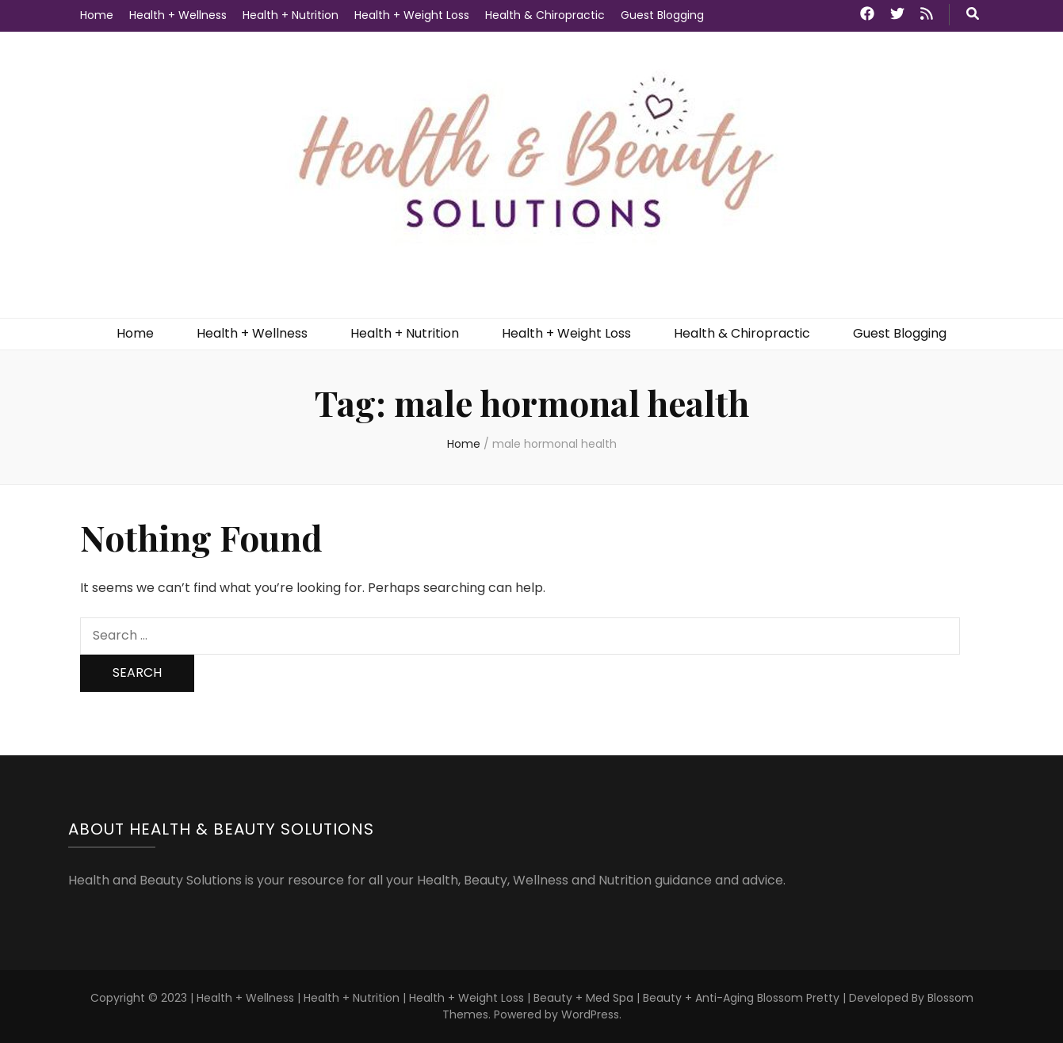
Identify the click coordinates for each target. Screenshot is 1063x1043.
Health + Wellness (178, 15)
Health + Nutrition (290, 15)
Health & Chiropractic (545, 15)
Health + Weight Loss (411, 15)
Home (96, 15)
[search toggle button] (972, 14)
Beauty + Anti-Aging (698, 998)
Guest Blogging (662, 15)
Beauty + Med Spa (585, 998)
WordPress (590, 1014)
